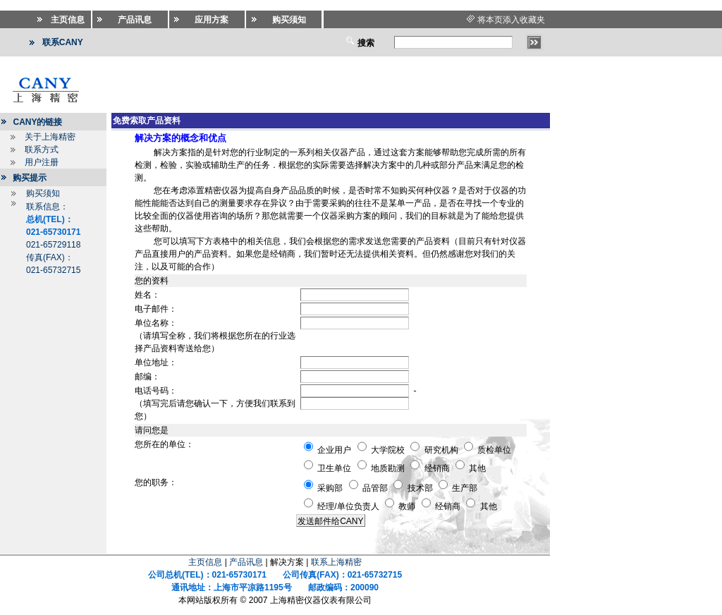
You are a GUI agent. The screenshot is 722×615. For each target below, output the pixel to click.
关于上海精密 (50, 137)
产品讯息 (246, 562)
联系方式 (42, 149)
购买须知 (43, 193)
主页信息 (205, 562)
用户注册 (42, 162)
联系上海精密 (336, 562)
